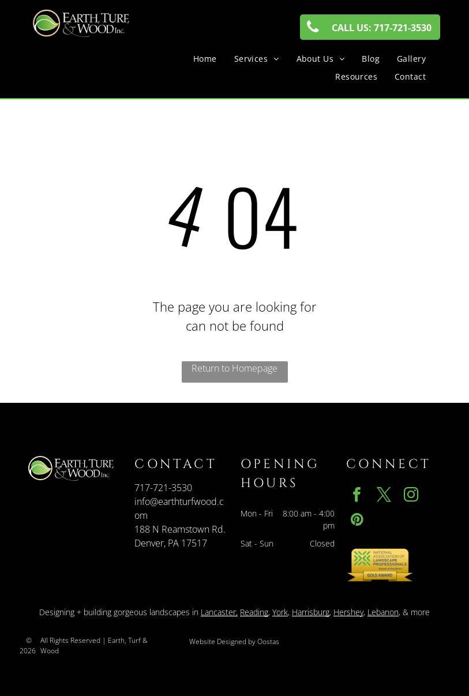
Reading (254, 612)
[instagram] (411, 496)
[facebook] (357, 496)
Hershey (348, 612)
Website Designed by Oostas (234, 641)
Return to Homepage (234, 368)
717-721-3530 (163, 487)
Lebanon (383, 612)
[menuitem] (205, 59)
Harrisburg (310, 612)
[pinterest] (357, 520)
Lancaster (218, 612)
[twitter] (384, 496)
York (280, 612)
